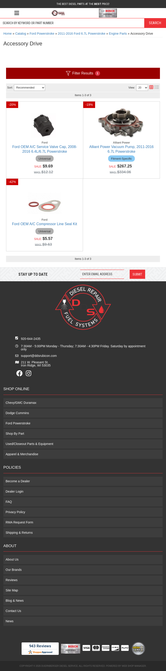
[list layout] (157, 88)
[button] (83, 23)
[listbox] (29, 88)
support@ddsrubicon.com (39, 355)
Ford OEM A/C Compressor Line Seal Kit (44, 224)
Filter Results (83, 73)
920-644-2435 (30, 339)
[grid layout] (151, 88)
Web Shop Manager (134, 666)
